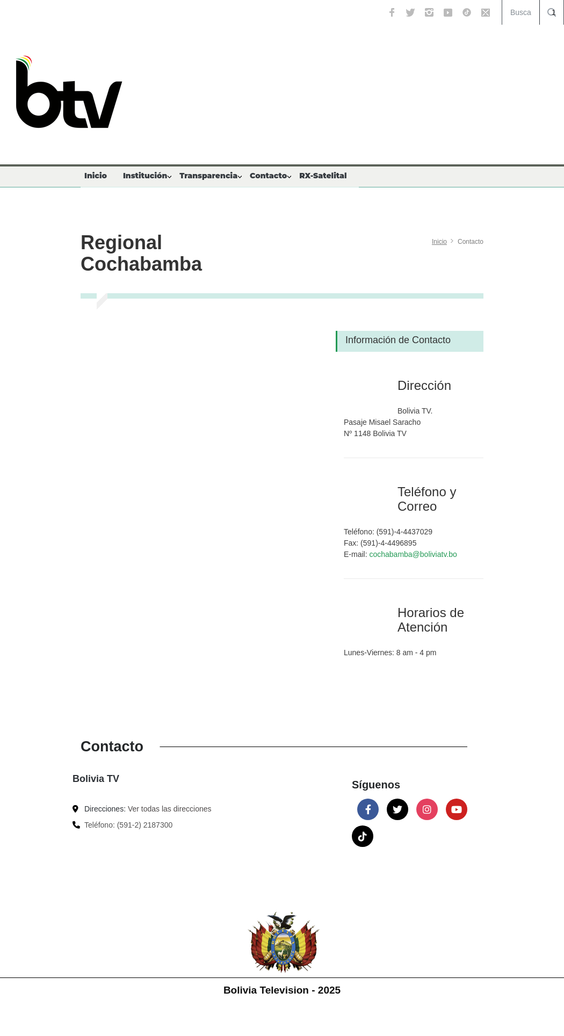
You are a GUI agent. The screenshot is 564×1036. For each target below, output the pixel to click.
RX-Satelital (322, 175)
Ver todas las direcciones (170, 809)
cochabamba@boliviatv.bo (413, 554)
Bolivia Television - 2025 (282, 990)
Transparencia (208, 175)
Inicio (95, 175)
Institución (145, 175)
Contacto (268, 175)
